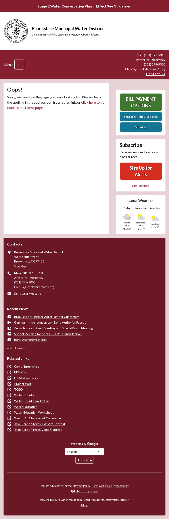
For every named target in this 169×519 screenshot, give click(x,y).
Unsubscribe (141, 185)
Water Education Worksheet (34, 412)
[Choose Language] (84, 451)
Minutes (141, 127)
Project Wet (22, 384)
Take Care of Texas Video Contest (38, 429)
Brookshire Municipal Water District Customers (46, 317)
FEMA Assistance (26, 378)
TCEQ (18, 389)
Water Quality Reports (141, 116)
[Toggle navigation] (19, 64)
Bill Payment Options (141, 102)
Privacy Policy (82, 485)
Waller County (24, 395)
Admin (84, 505)
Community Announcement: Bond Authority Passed (50, 322)
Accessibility (121, 485)
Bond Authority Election (31, 339)
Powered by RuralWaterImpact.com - (84, 499)
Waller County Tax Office (31, 401)
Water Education (25, 406)
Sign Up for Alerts (141, 171)
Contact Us (155, 74)
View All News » (16, 348)
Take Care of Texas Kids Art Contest (39, 424)
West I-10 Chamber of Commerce (37, 418)
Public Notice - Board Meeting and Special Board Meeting (53, 328)
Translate (84, 460)
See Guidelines (119, 6)
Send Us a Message (27, 293)
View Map (20, 266)
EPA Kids (20, 372)
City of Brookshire (26, 366)
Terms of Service (102, 485)
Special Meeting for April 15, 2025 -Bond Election (48, 334)
